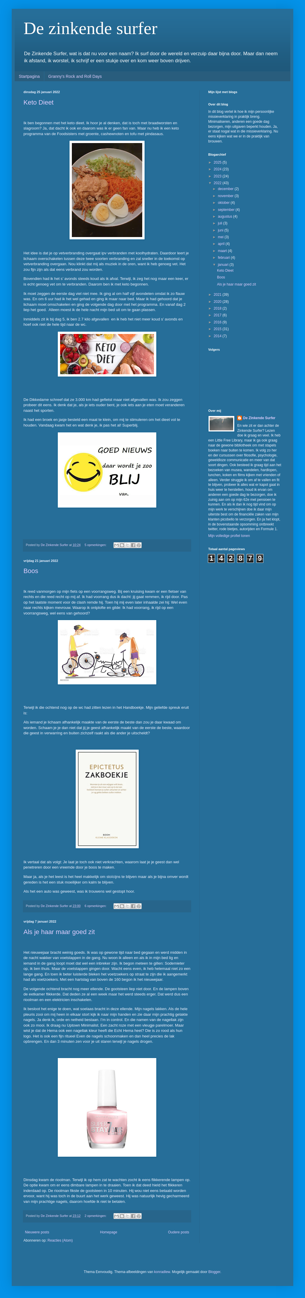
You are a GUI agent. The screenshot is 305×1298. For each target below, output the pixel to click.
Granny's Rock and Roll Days (75, 76)
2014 (218, 336)
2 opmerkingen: (96, 1216)
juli (220, 223)
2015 (218, 329)
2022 (218, 183)
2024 (218, 169)
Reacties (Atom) (60, 1240)
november (226, 196)
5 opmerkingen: (96, 545)
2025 (218, 162)
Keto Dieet (38, 102)
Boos (30, 571)
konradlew (162, 1272)
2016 (218, 322)
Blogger (214, 1272)
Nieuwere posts (37, 1232)
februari (224, 258)
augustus (225, 216)
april (222, 244)
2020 (218, 302)
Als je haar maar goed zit (59, 932)
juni (221, 230)
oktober (224, 203)
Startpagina (29, 76)
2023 (218, 176)
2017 (218, 315)
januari (223, 265)
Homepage (108, 1232)
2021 (218, 295)
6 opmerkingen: (96, 906)
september (226, 210)
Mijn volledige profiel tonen (229, 536)
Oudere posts (178, 1232)
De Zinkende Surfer (259, 418)
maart (223, 251)
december (226, 189)
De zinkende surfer (90, 28)
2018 (218, 308)
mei (221, 237)
